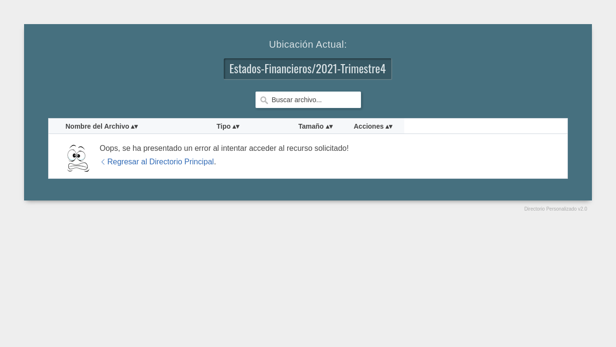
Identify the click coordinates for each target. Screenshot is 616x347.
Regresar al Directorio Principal (157, 162)
